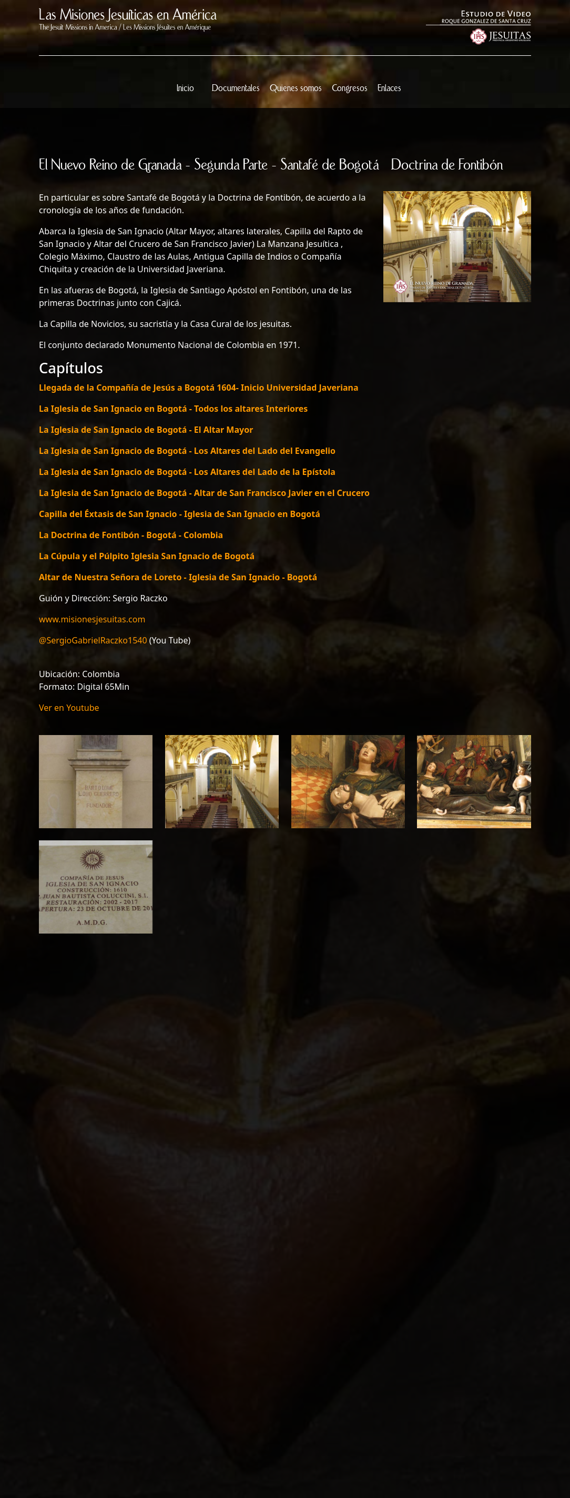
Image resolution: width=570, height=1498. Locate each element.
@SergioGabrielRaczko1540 (93, 640)
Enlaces (389, 88)
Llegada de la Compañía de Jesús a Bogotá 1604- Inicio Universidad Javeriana (199, 387)
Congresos (350, 88)
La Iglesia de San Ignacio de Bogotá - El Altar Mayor (146, 429)
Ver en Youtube (69, 707)
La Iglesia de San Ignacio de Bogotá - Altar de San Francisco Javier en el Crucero (204, 493)
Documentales (236, 88)
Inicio (185, 88)
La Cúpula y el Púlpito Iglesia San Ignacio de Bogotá (147, 556)
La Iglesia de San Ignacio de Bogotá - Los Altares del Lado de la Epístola (187, 472)
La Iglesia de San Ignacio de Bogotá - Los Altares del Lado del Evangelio (187, 451)
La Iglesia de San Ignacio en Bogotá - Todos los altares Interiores (173, 408)
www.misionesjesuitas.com (92, 619)
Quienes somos (296, 88)
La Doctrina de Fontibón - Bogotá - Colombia (131, 535)
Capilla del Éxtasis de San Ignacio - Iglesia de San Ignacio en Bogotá (179, 514)
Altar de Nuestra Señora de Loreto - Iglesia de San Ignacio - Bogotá (178, 577)
